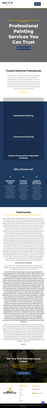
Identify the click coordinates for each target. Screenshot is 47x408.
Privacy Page (23, 406)
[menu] (44, 3)
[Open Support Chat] (43, 403)
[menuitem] (24, 389)
